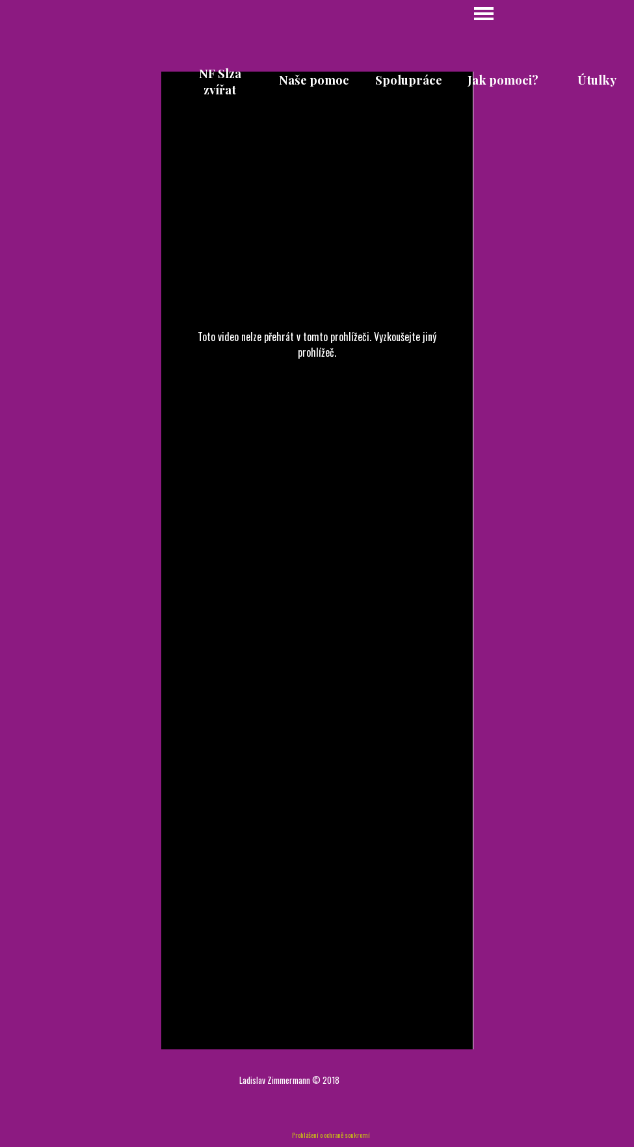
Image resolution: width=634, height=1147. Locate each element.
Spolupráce (408, 80)
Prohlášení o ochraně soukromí (331, 1134)
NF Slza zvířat (220, 81)
